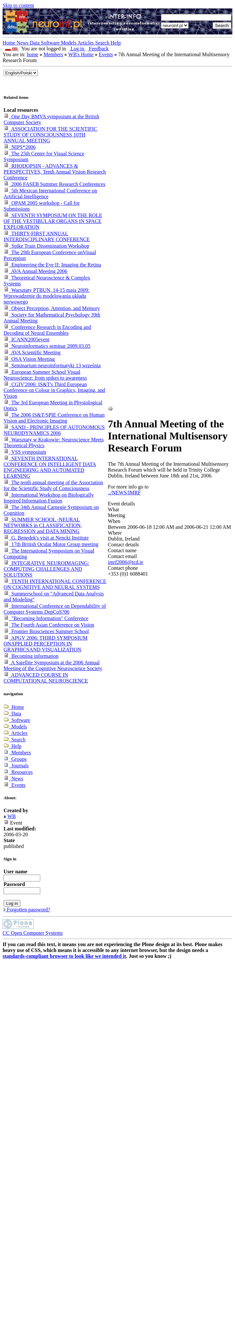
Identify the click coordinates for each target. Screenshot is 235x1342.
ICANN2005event (26, 339)
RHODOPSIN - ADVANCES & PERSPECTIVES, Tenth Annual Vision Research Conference (55, 171)
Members (53, 54)
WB (11, 816)
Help (116, 43)
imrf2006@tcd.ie (125, 562)
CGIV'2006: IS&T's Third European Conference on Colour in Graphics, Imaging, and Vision (54, 390)
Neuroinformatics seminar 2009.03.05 (47, 346)
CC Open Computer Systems (33, 933)
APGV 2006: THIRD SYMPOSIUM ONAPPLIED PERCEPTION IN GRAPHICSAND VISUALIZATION (46, 643)
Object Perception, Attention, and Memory (52, 308)
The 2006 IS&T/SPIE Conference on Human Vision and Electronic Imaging (54, 417)
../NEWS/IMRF (124, 492)
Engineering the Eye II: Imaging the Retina (52, 264)
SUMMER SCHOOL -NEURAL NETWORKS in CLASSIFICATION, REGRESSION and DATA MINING (43, 525)
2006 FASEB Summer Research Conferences (54, 184)
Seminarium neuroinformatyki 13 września (52, 365)
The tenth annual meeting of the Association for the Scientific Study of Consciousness (53, 485)
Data (35, 43)
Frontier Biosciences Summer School (46, 631)
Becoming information (31, 656)
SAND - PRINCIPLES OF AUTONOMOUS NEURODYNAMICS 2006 (54, 430)
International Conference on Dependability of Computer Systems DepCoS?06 (55, 609)
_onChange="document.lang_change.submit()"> (21, 73)
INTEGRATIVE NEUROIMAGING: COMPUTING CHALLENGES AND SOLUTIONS (46, 569)
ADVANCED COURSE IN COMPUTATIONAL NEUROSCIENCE (46, 678)
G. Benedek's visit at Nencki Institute (46, 538)
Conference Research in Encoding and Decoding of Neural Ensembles (47, 330)
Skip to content (18, 5)
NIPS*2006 (20, 147)
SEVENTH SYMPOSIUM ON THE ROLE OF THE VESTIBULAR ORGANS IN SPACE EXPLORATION (53, 221)
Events (106, 54)
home (32, 54)
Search (103, 43)
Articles (86, 43)
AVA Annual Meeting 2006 (35, 271)
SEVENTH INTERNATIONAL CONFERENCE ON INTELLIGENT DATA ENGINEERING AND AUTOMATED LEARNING (50, 467)
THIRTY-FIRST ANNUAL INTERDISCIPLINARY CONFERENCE (47, 236)
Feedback (97, 48)
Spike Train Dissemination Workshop (46, 246)
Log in (76, 48)
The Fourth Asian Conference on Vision (49, 625)
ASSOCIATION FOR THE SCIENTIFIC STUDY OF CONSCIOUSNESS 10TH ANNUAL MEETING (50, 134)
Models (69, 43)
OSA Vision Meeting (29, 359)
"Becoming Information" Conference (46, 618)
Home (10, 43)
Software (51, 43)
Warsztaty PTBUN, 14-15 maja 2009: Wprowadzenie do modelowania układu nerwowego (47, 296)
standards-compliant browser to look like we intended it (64, 956)
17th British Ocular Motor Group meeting (51, 544)
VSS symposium (25, 452)
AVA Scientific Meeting (32, 352)
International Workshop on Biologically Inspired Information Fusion (49, 497)
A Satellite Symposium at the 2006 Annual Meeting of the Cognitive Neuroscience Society (53, 665)
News (23, 43)
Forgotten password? (27, 909)
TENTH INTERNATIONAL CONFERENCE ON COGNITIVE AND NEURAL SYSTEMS (55, 584)
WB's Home (80, 54)
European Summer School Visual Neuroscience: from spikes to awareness (45, 375)
